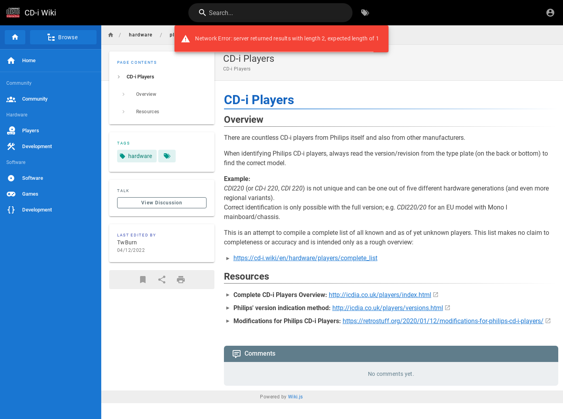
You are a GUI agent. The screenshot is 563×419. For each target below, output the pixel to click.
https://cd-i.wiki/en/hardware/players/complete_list (305, 258)
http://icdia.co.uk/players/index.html (380, 295)
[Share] (161, 279)
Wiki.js (295, 397)
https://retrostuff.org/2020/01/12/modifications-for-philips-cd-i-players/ (443, 321)
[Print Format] (180, 279)
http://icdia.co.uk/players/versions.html (387, 308)
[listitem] (161, 77)
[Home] (15, 37)
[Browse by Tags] (365, 12)
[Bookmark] (142, 279)
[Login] (550, 12)
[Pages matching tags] (167, 156)
